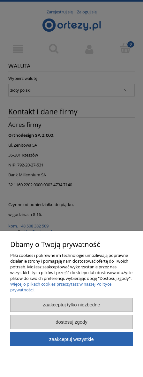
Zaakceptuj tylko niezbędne (71, 304)
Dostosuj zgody (71, 322)
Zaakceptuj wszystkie (71, 339)
